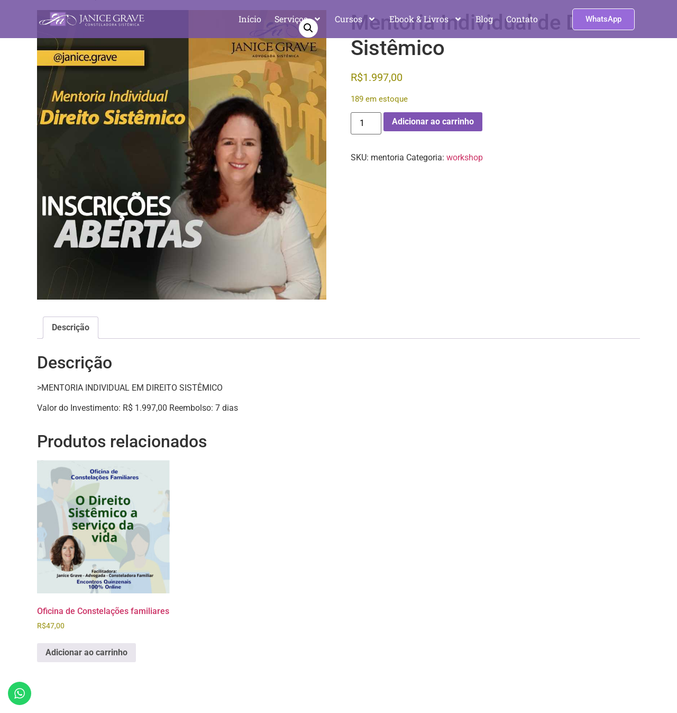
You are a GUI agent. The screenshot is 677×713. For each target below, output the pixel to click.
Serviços (298, 19)
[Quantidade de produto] (366, 123)
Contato (522, 18)
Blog (484, 18)
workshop (464, 157)
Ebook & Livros (425, 19)
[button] (308, 28)
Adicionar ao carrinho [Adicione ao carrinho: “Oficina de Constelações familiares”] (86, 652)
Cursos (355, 19)
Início (250, 18)
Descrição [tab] (70, 327)
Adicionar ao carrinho (433, 121)
